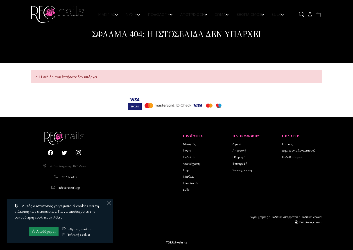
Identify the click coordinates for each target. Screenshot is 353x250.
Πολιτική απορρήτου (284, 216)
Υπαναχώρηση (242, 170)
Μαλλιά (188, 176)
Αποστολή (239, 150)
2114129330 (69, 176)
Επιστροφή (239, 163)
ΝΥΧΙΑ (132, 14)
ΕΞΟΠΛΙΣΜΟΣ (249, 14)
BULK (276, 14)
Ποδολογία (190, 157)
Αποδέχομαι (44, 231)
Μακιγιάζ (189, 144)
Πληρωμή (238, 157)
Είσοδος (287, 144)
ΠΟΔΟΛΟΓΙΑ (159, 14)
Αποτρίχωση (191, 163)
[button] (302, 14)
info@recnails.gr (69, 187)
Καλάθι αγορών (292, 157)
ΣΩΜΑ (220, 14)
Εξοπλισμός (190, 183)
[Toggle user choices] (310, 14)
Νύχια (187, 150)
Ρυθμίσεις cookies (308, 222)
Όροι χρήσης (259, 216)
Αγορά (236, 144)
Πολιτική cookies (311, 216)
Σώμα (186, 170)
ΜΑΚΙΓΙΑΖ (107, 14)
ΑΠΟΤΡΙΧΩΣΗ (193, 14)
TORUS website (176, 242)
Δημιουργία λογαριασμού (298, 150)
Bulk (186, 189)
